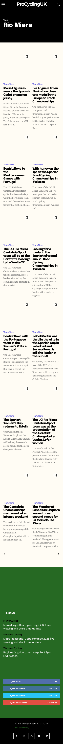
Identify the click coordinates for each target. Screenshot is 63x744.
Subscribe (52, 702)
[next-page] (57, 553)
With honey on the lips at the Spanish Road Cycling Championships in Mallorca (45, 175)
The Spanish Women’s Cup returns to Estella (15, 423)
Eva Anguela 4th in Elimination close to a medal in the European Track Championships (45, 95)
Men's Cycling (10, 620)
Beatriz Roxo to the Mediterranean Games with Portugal (14, 175)
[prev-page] (6, 553)
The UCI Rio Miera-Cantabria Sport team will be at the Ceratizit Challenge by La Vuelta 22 (16, 256)
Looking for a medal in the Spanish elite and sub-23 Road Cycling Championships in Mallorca (44, 259)
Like (55, 681)
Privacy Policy (22, 727)
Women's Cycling (12, 634)
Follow (53, 688)
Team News (8, 84)
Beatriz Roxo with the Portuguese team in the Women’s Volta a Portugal (15, 343)
